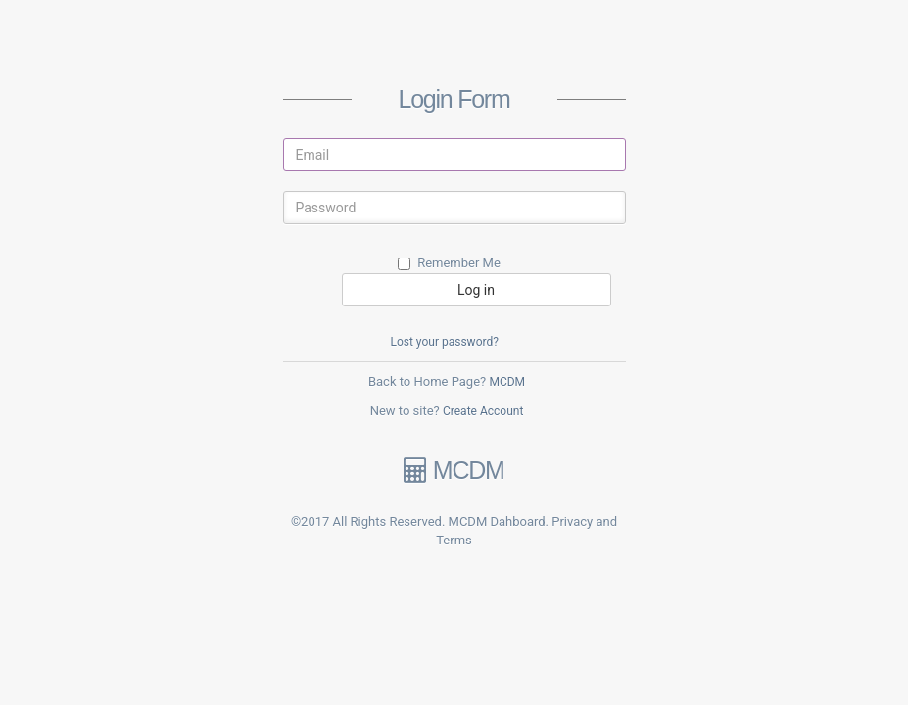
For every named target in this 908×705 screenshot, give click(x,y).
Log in (476, 290)
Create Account (483, 411)
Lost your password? (444, 342)
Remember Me (449, 263)
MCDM (507, 382)
